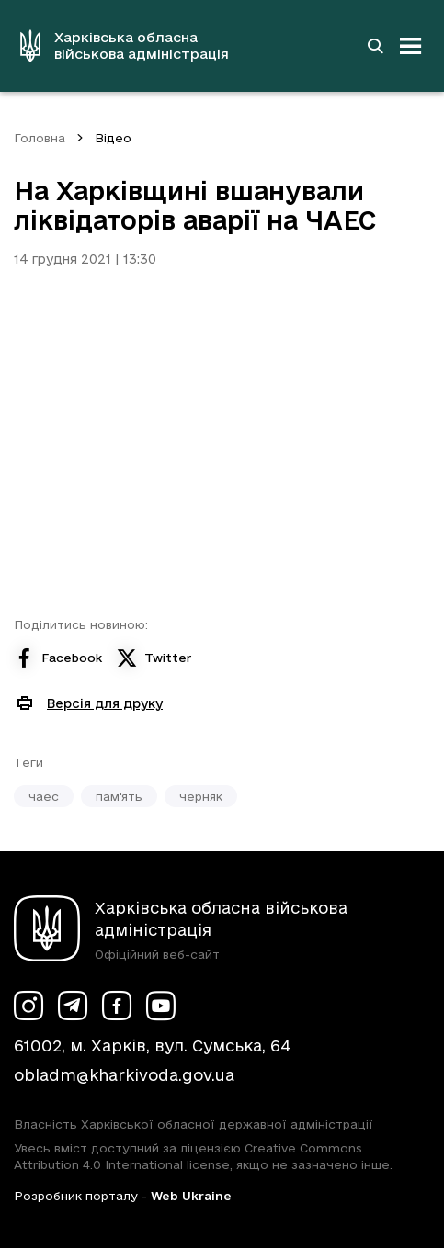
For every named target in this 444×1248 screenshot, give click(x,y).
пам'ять (119, 796)
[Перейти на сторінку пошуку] (375, 45)
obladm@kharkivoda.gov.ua (124, 1075)
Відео (113, 137)
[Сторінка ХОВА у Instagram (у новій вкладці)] (28, 1005)
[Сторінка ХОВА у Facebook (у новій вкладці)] (116, 1005)
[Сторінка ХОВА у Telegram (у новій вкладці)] (72, 1005)
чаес (43, 796)
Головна (39, 137)
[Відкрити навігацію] (411, 45)
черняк (200, 796)
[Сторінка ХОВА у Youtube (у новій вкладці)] (161, 1005)
